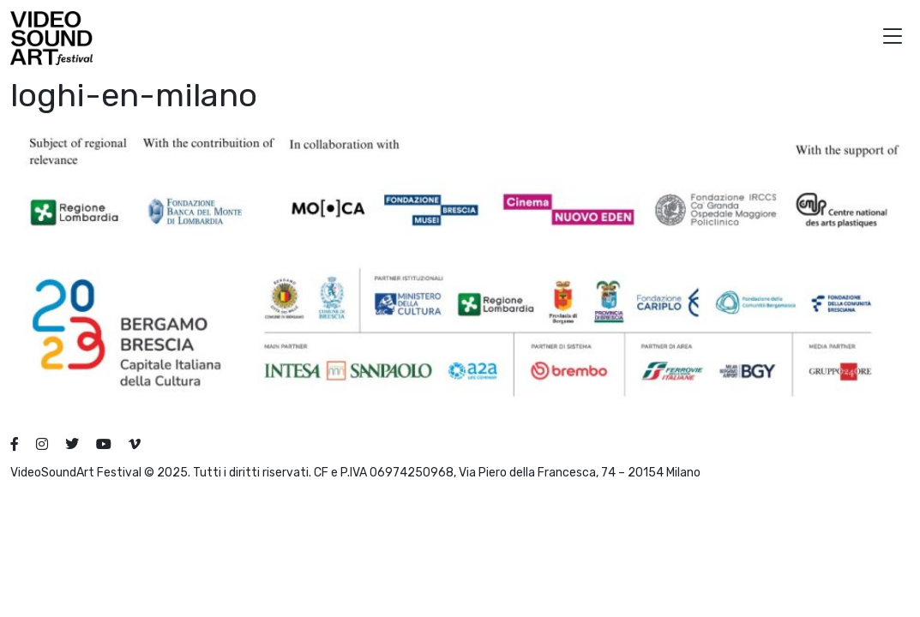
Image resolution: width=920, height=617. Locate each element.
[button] (892, 38)
